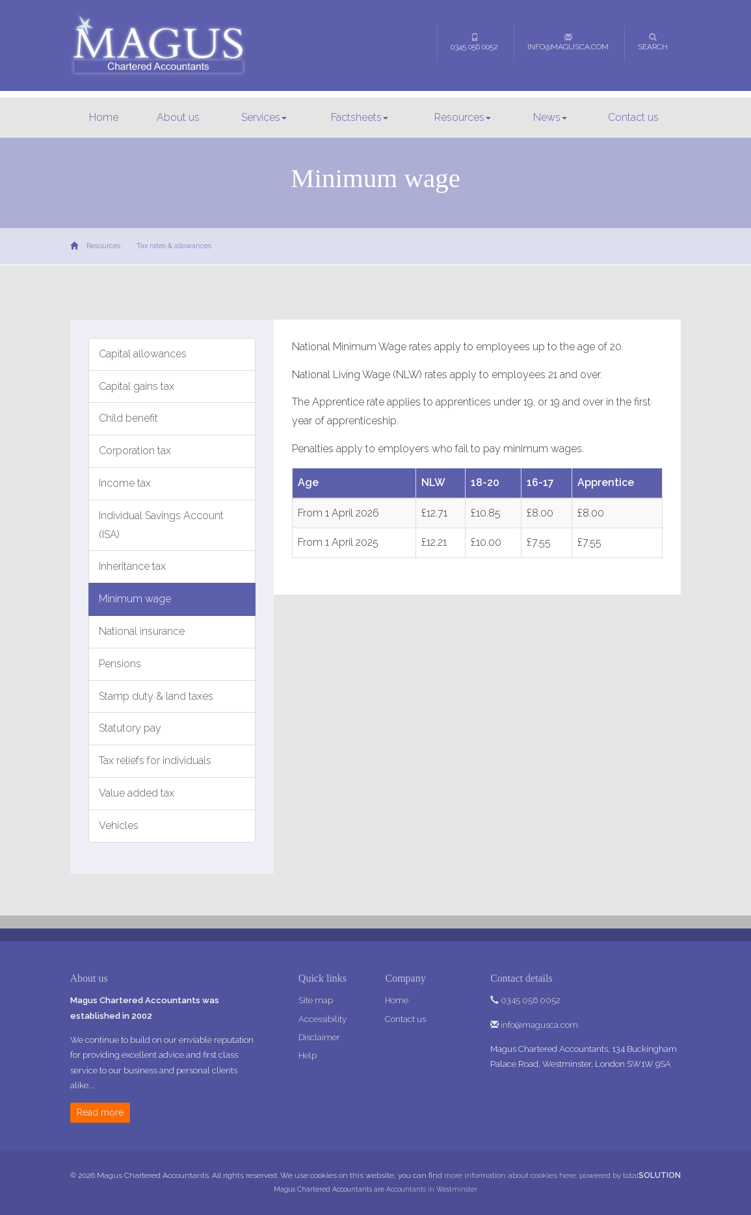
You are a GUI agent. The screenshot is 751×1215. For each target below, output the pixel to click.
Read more (100, 1112)
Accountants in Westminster (431, 1189)
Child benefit (128, 418)
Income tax (125, 483)
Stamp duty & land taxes (156, 696)
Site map (315, 1000)
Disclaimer (319, 1037)
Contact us (633, 117)
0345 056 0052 (474, 42)
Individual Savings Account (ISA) (161, 525)
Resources (462, 117)
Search (653, 42)
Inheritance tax (132, 566)
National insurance (142, 631)
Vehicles (118, 825)
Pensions (120, 664)
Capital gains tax (136, 386)
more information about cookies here (510, 1175)
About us (178, 117)
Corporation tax (135, 450)
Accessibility (322, 1019)
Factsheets (359, 117)
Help (307, 1055)
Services (264, 117)
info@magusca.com (568, 42)
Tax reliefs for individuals (155, 760)
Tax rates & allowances (174, 246)
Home (103, 117)
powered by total (630, 1175)
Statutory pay (130, 728)
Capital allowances (143, 354)
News (550, 117)
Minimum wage (135, 599)
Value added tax (136, 793)
